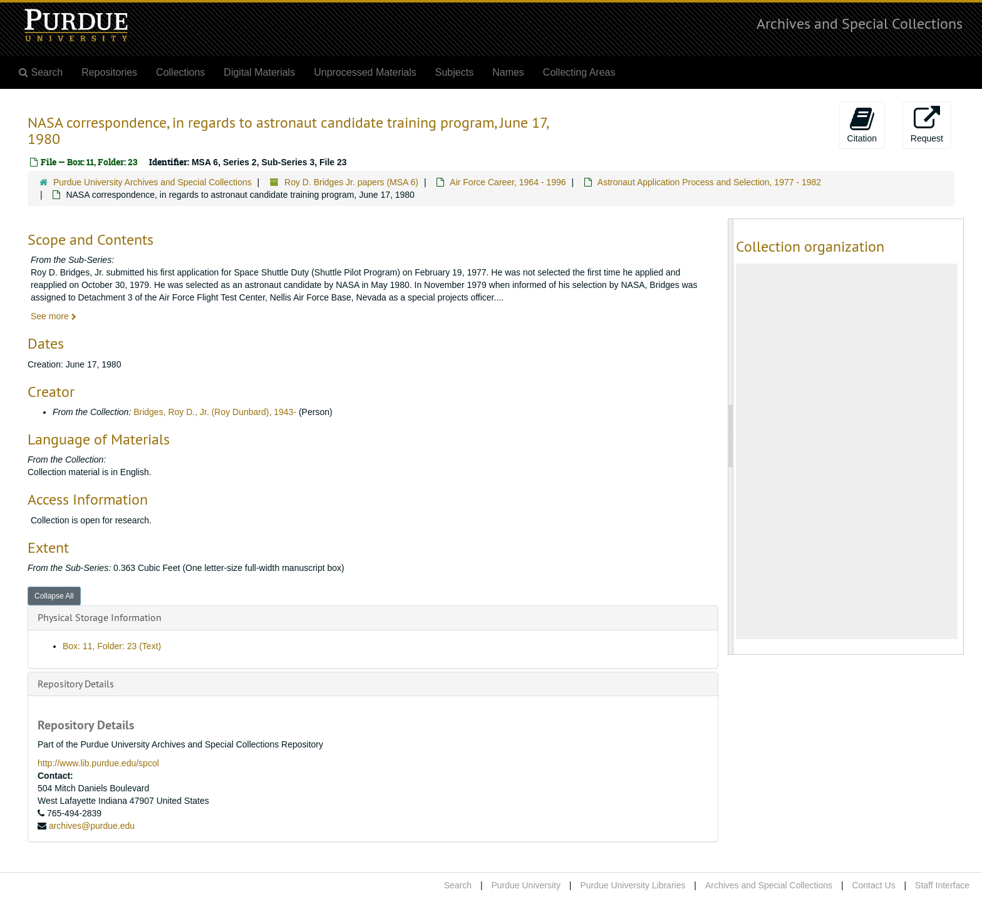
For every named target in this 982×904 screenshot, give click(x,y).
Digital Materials (259, 72)
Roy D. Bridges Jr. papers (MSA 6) (351, 182)
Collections (180, 72)
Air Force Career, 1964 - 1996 (508, 182)
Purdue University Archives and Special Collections (152, 182)
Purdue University (526, 885)
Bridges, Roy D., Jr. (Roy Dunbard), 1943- (214, 412)
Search (458, 885)
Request (927, 124)
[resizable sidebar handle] (730, 436)
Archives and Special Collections (860, 23)
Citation (862, 124)
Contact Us (873, 885)
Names (508, 72)
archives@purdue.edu (92, 826)
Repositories (109, 72)
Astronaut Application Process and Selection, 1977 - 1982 (709, 182)
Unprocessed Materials (365, 72)
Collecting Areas (579, 72)
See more (53, 316)
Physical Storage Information (100, 617)
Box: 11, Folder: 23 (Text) (112, 646)
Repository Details (76, 683)
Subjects (454, 72)
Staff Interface (942, 885)
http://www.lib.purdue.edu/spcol (98, 763)
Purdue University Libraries (632, 885)
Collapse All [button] (54, 596)
